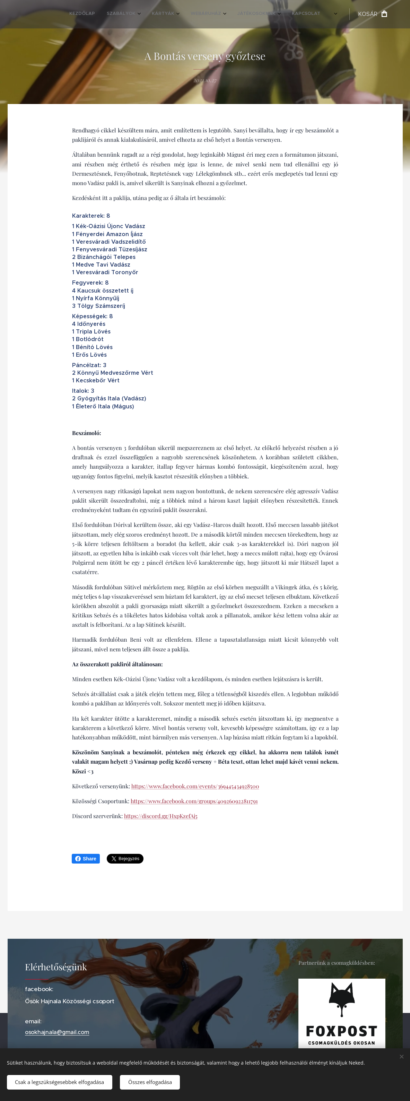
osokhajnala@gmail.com (57, 1032)
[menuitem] (236, 14)
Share (85, 858)
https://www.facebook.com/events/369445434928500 (195, 786)
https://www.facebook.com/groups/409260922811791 (194, 801)
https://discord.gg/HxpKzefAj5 (160, 816)
